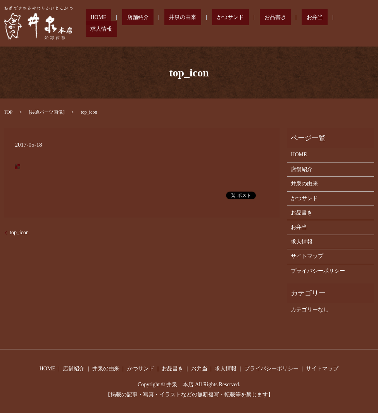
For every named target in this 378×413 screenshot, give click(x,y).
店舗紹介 (175, 23)
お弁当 (313, 23)
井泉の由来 (210, 23)
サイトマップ (307, 256)
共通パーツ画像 (46, 112)
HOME (145, 23)
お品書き (283, 23)
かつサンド (248, 23)
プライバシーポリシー (318, 271)
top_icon (19, 232)
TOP (8, 112)
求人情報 (343, 23)
